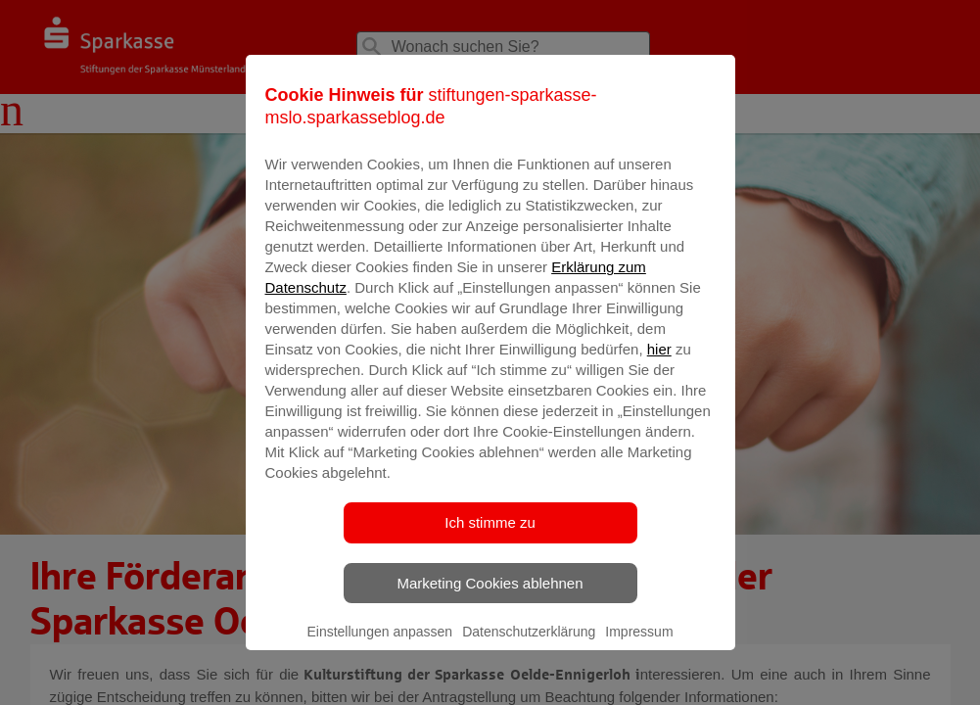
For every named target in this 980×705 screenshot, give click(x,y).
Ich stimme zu (490, 548)
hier (659, 374)
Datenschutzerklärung (528, 657)
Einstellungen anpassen (379, 657)
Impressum (639, 657)
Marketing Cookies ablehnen (490, 608)
